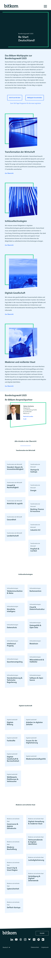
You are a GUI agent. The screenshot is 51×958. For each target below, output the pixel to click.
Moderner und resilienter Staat (20, 362)
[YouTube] (16, 940)
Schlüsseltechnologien (16, 221)
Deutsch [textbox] (5, 947)
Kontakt (42, 933)
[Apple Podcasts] (34, 940)
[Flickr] (43, 940)
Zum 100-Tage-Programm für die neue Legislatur (25, 103)
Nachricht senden (28, 416)
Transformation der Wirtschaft (20, 151)
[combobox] (6, 947)
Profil (24, 419)
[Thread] (20, 940)
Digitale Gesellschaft (15, 292)
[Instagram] (25, 940)
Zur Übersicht (9, 173)
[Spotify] (38, 940)
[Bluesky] (29, 940)
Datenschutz (35, 947)
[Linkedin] (12, 940)
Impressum (45, 947)
